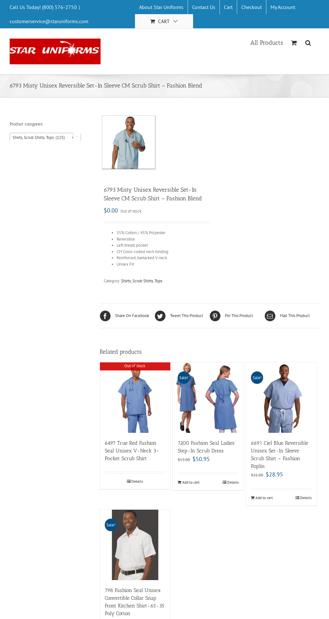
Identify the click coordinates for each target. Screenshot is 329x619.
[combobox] (45, 137)
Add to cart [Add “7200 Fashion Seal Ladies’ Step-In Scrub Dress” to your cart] (191, 482)
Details (137, 481)
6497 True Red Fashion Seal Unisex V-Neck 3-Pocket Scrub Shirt (132, 450)
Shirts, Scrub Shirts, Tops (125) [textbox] (43, 137)
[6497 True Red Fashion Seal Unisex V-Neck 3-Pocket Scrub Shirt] (135, 397)
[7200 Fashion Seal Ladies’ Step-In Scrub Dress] (208, 397)
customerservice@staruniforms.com (49, 21)
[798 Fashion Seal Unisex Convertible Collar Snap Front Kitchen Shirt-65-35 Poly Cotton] (135, 545)
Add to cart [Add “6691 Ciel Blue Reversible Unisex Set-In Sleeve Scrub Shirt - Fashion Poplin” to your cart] (264, 497)
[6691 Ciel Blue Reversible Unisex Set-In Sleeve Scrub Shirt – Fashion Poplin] (281, 397)
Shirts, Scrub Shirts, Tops (141, 281)
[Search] (308, 42)
